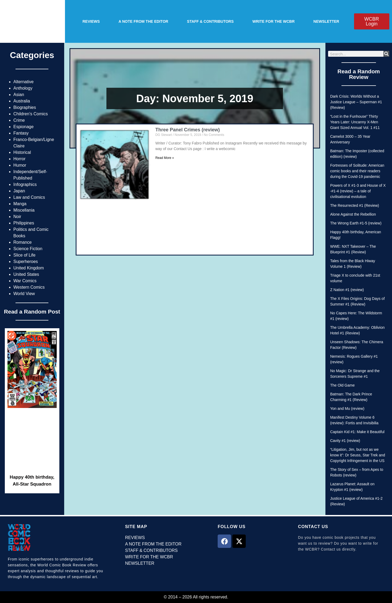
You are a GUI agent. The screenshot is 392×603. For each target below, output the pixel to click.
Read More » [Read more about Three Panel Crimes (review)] (164, 158)
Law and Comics (29, 197)
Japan (19, 191)
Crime (19, 120)
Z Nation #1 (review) (347, 290)
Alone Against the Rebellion (353, 214)
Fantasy (21, 133)
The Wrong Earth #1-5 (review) (356, 223)
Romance (22, 242)
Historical (22, 152)
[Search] (386, 54)
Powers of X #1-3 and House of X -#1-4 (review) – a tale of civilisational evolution (358, 191)
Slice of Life (24, 255)
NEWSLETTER (326, 21)
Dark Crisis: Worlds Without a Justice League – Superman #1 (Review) (356, 102)
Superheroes (25, 261)
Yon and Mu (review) (347, 408)
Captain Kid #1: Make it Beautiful (357, 432)
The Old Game (342, 385)
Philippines (23, 223)
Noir (17, 216)
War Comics (25, 280)
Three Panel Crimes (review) (187, 129)
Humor (19, 165)
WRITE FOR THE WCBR (273, 21)
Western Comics (29, 287)
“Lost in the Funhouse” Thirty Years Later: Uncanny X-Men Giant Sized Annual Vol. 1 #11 (355, 122)
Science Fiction (28, 248)
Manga (19, 203)
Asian (18, 94)
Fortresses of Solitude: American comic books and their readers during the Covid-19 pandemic (357, 171)
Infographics (25, 184)
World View (24, 293)
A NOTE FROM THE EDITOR (143, 21)
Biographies (24, 107)
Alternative (23, 81)
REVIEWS (91, 21)
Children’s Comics (30, 114)
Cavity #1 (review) (345, 440)
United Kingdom (28, 268)
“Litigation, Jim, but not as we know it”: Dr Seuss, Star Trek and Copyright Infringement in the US (357, 455)
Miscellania (23, 210)
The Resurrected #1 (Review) (354, 205)
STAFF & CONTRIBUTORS (210, 21)
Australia (21, 101)
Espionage (23, 126)
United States (26, 274)
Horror (19, 159)
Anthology (22, 88)
